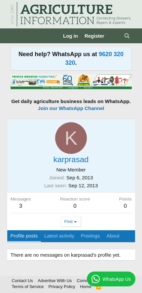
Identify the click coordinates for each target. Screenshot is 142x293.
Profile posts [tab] (24, 235)
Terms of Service (28, 286)
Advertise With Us (55, 280)
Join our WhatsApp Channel (71, 108)
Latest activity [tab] (59, 235)
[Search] (127, 36)
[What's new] (114, 36)
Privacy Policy (62, 286)
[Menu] (16, 36)
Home (85, 286)
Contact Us (22, 280)
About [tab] (112, 235)
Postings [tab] (90, 235)
